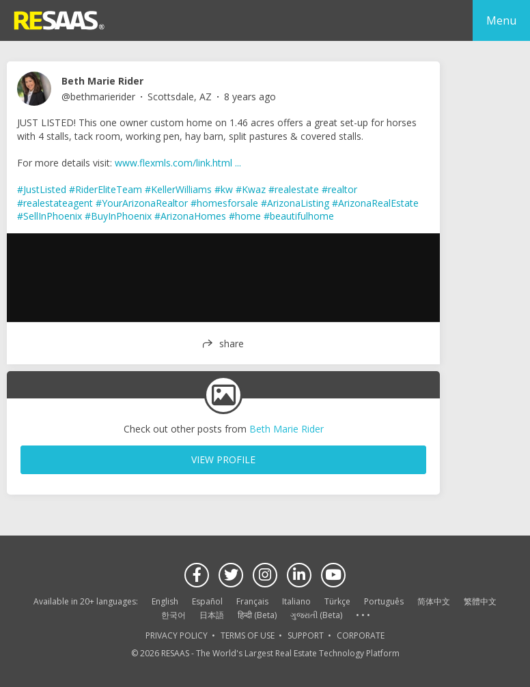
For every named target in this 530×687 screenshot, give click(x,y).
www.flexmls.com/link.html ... (178, 162)
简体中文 (433, 601)
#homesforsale (224, 202)
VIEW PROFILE (223, 459)
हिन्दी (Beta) (257, 615)
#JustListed (41, 189)
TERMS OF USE (248, 635)
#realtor (339, 189)
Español (207, 601)
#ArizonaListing (295, 202)
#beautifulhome (299, 215)
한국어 (173, 615)
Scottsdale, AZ (180, 96)
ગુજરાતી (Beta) (316, 615)
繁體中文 (480, 601)
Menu (501, 20)
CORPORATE (361, 635)
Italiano (296, 601)
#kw (223, 189)
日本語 (211, 615)
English (165, 601)
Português (384, 601)
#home (245, 215)
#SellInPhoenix (49, 215)
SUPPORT (306, 635)
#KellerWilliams (178, 189)
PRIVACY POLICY (176, 635)
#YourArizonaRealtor (142, 202)
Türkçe (337, 601)
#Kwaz (251, 189)
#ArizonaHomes (190, 215)
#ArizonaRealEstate (375, 202)
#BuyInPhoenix (118, 215)
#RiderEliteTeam (105, 189)
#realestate (293, 189)
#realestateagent (55, 202)
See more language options (362, 616)
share (231, 343)
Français (252, 601)
